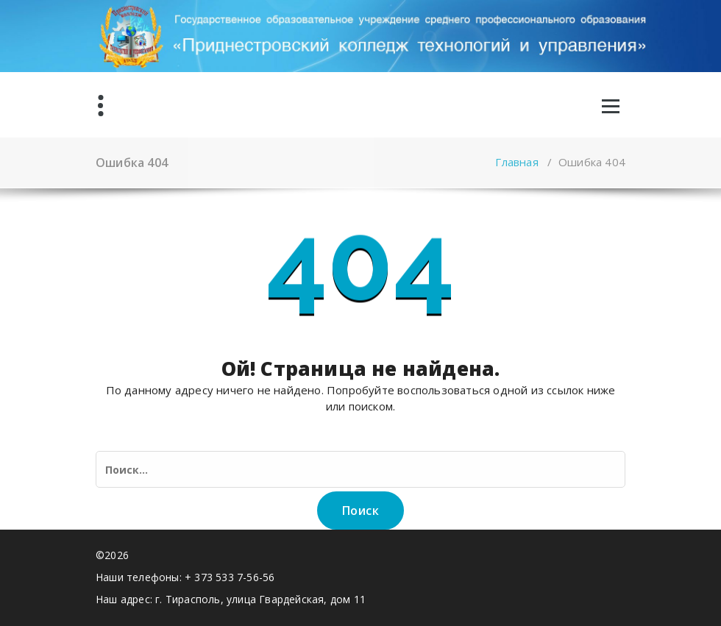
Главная (516, 161)
